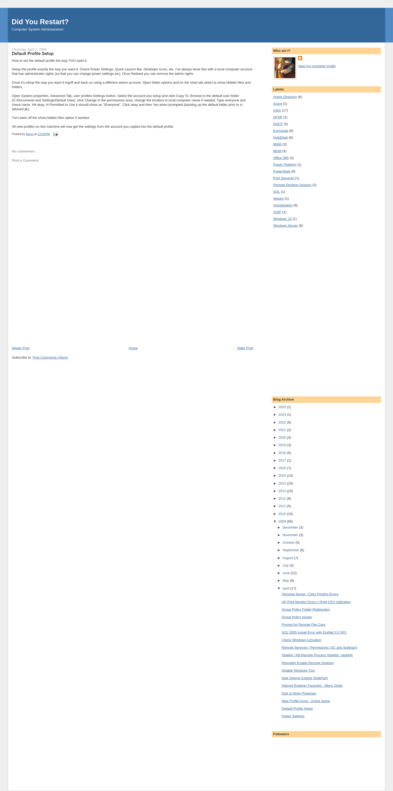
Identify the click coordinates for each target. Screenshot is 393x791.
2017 (282, 460)
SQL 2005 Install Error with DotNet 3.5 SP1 (314, 632)
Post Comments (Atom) (50, 357)
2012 (282, 498)
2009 (282, 521)
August (288, 558)
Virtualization (283, 205)
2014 (282, 483)
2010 (282, 514)
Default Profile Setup (297, 708)
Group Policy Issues (297, 617)
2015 (282, 475)
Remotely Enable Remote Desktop (308, 663)
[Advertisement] (51, 309)
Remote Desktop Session (292, 185)
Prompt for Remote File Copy (303, 625)
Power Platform (284, 165)
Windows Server (285, 226)
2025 (282, 407)
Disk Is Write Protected (299, 693)
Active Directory (285, 97)
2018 (282, 453)
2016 (282, 468)
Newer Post (20, 348)
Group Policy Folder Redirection (306, 609)
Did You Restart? (40, 22)
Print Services (283, 178)
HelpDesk (280, 137)
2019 (282, 445)
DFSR (277, 117)
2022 (282, 422)
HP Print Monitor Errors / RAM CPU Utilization (316, 602)
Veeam (278, 198)
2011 (282, 506)
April (286, 588)
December (290, 527)
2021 (282, 430)
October (288, 542)
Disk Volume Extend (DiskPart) (305, 678)
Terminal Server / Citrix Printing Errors (310, 594)
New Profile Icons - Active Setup (306, 701)
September (291, 550)
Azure (277, 104)
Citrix (277, 110)
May (286, 580)
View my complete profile (317, 66)
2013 (282, 491)
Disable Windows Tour (298, 670)
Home (133, 348)
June (286, 573)
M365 (277, 144)
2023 (282, 414)
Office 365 (281, 158)
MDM (277, 151)
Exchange (280, 131)
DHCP (278, 124)
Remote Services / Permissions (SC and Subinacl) (319, 647)
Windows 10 (282, 219)
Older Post (245, 348)
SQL (276, 192)
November (290, 535)
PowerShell (281, 171)
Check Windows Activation (301, 640)
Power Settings (293, 716)
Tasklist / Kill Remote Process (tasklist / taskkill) (317, 655)
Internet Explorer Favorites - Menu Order (312, 686)
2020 (282, 437)
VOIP (277, 212)
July (285, 565)
